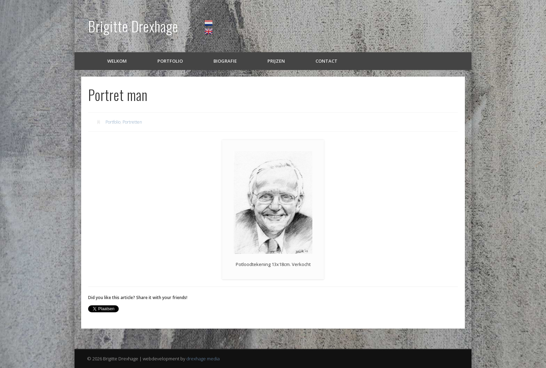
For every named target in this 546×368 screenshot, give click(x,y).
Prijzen (276, 61)
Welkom (117, 61)
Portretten (132, 122)
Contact (326, 61)
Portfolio (170, 61)
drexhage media (203, 358)
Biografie (225, 61)
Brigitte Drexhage (133, 26)
